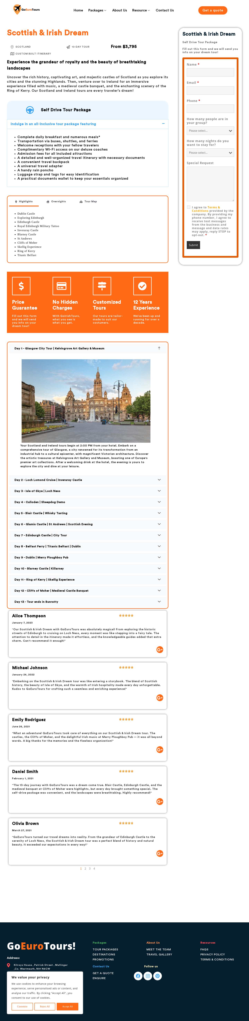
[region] (45, 993)
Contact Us (165, 10)
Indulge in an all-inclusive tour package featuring (53, 124)
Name (193, 64)
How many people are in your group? (207, 121)
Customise (22, 1006)
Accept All (67, 1006)
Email (193, 82)
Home (78, 10)
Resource (141, 10)
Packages (97, 10)
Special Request (200, 163)
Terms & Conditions (206, 209)
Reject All (45, 1006)
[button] (87, 124)
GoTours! (41, 945)
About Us (119, 10)
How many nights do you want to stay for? (208, 143)
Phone (193, 101)
